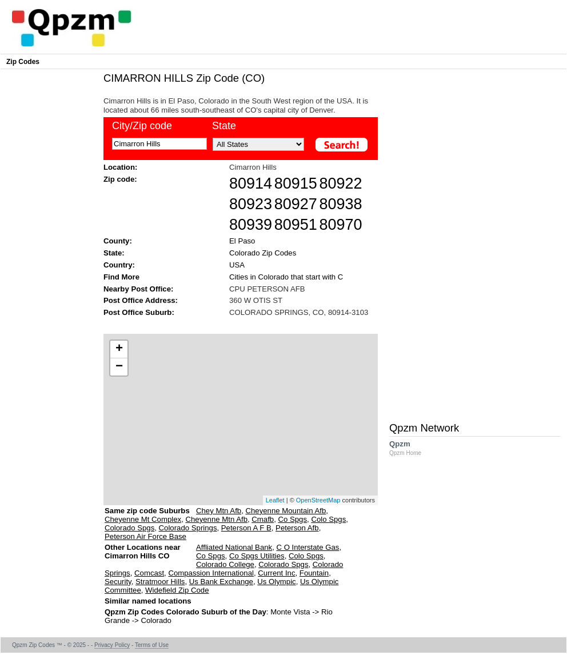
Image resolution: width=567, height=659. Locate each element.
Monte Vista (290, 612)
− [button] (119, 367)
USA (237, 265)
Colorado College (225, 564)
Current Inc (276, 573)
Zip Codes (22, 62)
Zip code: (120, 179)
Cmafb (262, 519)
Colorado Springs (188, 528)
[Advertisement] (49, 243)
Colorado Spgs (129, 528)
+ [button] (119, 349)
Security (118, 581)
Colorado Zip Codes (262, 253)
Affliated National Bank (234, 547)
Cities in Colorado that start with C (286, 277)
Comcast (149, 573)
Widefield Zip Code (177, 590)
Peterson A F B (246, 528)
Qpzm (411, 448)
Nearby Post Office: (138, 289)
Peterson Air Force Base (145, 536)
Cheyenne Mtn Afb (216, 519)
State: (114, 253)
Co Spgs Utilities (257, 556)
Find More (121, 277)
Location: (120, 167)
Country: (119, 265)
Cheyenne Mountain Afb (286, 510)
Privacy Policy (112, 645)
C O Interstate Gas (308, 547)
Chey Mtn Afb (218, 510)
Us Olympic (276, 581)
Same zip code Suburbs (147, 510)
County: (117, 241)
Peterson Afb (297, 528)
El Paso (242, 241)
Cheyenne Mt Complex (143, 519)
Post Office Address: (140, 300)
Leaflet (275, 500)
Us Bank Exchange (221, 581)
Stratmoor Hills (160, 581)
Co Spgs (292, 519)
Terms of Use (152, 645)
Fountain (314, 573)
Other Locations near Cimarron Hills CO (143, 556)
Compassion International (211, 573)
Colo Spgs (328, 519)
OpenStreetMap (318, 500)
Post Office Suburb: (138, 312)
